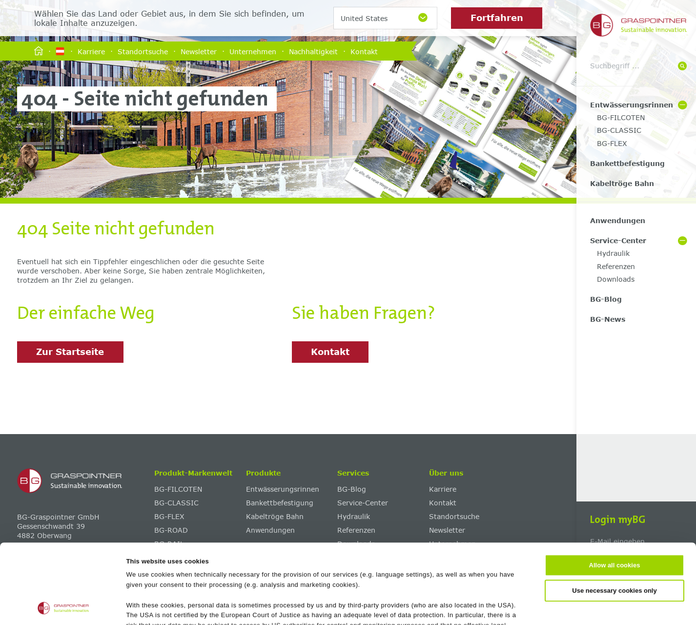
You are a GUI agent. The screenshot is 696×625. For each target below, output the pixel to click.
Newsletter (199, 51)
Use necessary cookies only (614, 516)
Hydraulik (613, 253)
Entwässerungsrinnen (631, 105)
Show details (474, 606)
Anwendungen (617, 220)
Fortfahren (497, 17)
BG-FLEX (612, 143)
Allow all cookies (614, 491)
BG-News (607, 319)
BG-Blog (606, 299)
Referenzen (616, 266)
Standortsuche (143, 51)
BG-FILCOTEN (621, 117)
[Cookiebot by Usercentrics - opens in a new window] (63, 607)
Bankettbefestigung (627, 163)
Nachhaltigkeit (313, 51)
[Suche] (682, 67)
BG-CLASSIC (619, 130)
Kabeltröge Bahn (622, 183)
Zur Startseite (70, 351)
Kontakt (364, 51)
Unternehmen (252, 51)
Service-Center (618, 240)
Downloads (616, 279)
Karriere (91, 51)
